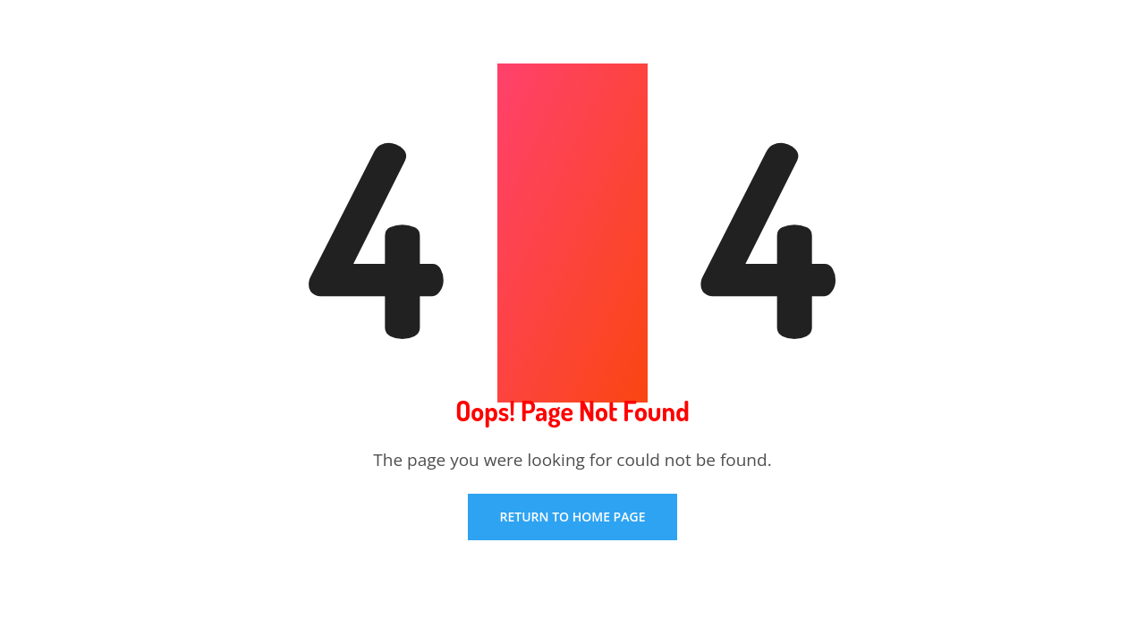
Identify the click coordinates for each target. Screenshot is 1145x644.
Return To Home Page (573, 516)
